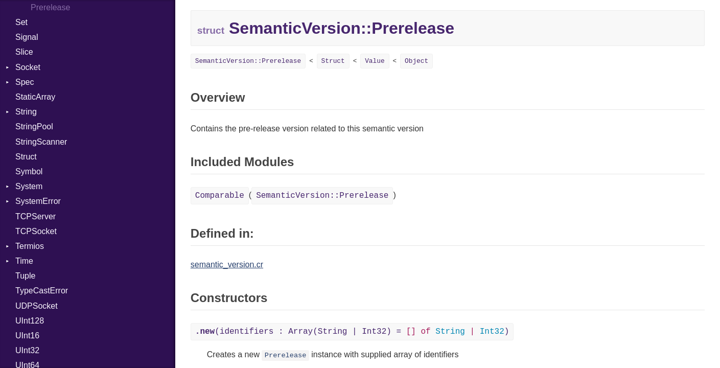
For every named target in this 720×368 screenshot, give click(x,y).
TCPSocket (36, 231)
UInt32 (27, 350)
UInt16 (27, 335)
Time (24, 261)
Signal (26, 37)
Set (21, 22)
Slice (24, 52)
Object (416, 61)
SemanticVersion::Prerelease (248, 61)
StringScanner (41, 141)
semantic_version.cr (227, 264)
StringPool (34, 126)
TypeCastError (41, 290)
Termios (29, 246)
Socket (27, 67)
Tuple (25, 275)
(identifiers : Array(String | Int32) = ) (352, 331)
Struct (26, 156)
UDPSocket (36, 306)
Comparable (219, 195)
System (28, 186)
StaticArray (35, 97)
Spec (24, 82)
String (26, 111)
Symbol (28, 171)
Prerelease (286, 355)
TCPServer (35, 216)
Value (374, 61)
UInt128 (29, 320)
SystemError (38, 201)
